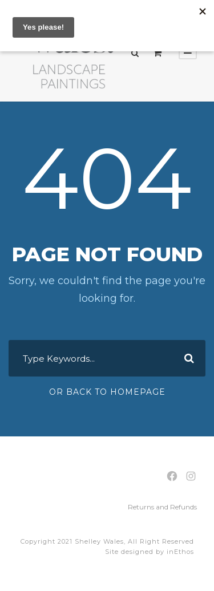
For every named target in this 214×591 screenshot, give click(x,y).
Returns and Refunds (162, 507)
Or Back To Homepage (107, 392)
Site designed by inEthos (149, 552)
